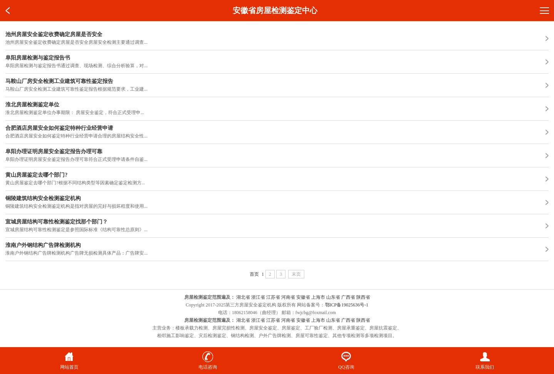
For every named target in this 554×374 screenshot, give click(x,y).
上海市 (318, 297)
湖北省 (243, 297)
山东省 (333, 297)
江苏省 (273, 297)
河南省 (288, 297)
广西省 (348, 297)
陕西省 (363, 297)
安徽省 (303, 297)
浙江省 (258, 297)
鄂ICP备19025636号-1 (347, 305)
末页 (296, 274)
